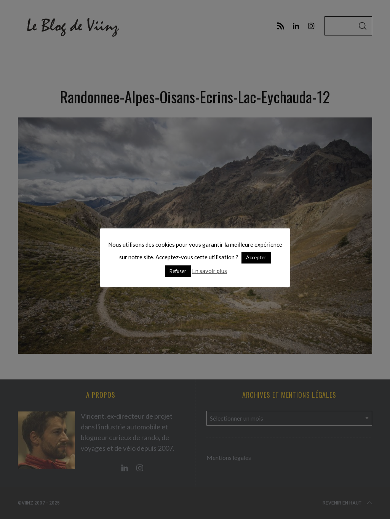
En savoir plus (209, 270)
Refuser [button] (177, 271)
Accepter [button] (256, 257)
